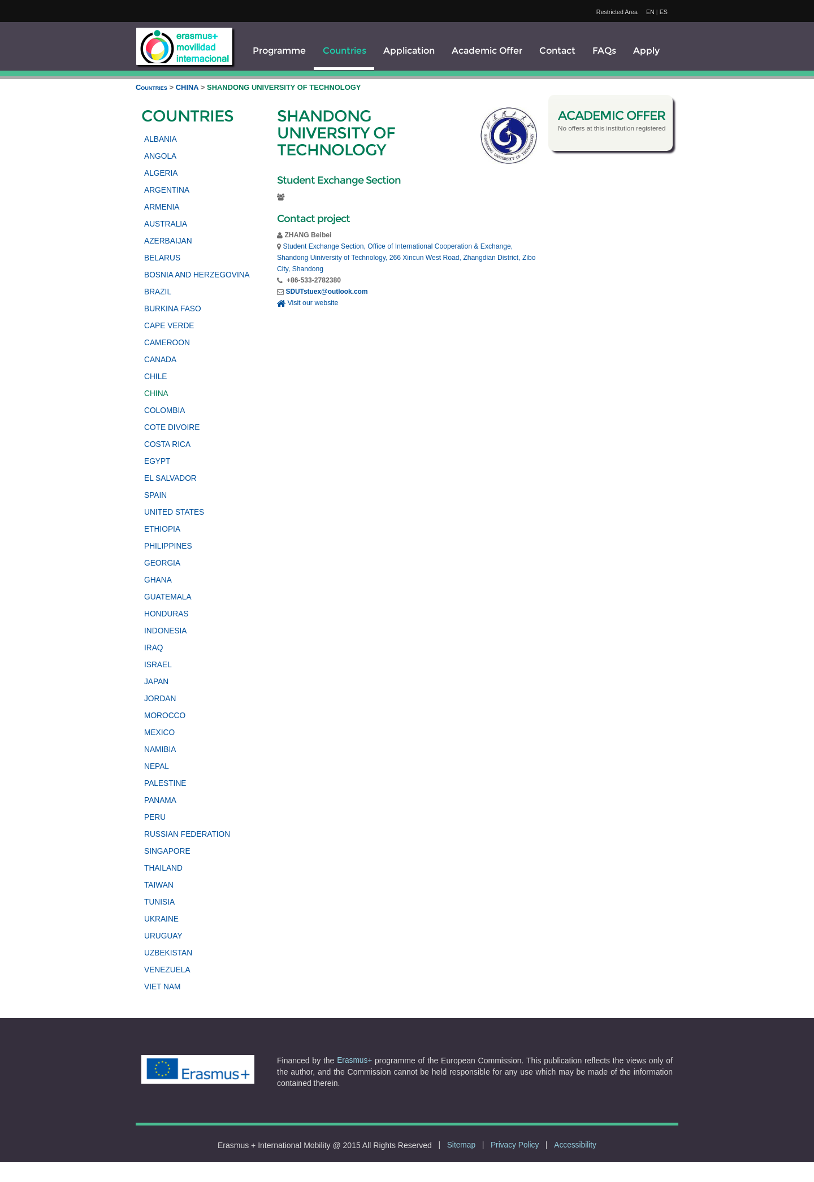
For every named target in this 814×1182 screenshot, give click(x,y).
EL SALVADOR (170, 478)
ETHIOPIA (162, 529)
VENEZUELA (167, 970)
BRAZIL (157, 292)
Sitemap (461, 1145)
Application (409, 50)
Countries (344, 50)
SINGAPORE (167, 851)
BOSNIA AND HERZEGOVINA (197, 275)
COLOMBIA (164, 410)
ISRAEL (158, 664)
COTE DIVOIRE (172, 427)
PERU (155, 817)
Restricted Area (617, 11)
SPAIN (155, 495)
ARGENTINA (166, 190)
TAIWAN (159, 885)
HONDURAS (166, 614)
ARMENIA (162, 207)
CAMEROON (167, 342)
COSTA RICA (167, 444)
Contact (557, 50)
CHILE (155, 376)
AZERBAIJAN (168, 241)
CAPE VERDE (169, 325)
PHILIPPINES (168, 546)
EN (650, 11)
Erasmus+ (354, 1060)
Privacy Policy (515, 1145)
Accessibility (575, 1145)
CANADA (160, 359)
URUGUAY (163, 936)
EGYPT (157, 461)
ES (664, 11)
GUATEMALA (168, 597)
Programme (279, 50)
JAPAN (156, 681)
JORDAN (160, 698)
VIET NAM (162, 987)
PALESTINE (165, 783)
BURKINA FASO (172, 309)
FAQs (604, 50)
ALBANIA (160, 139)
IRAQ (153, 648)
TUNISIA (159, 902)
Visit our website (307, 303)
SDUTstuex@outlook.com (326, 292)
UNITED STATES (174, 512)
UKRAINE (161, 919)
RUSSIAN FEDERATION (187, 834)
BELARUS (162, 258)
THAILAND (163, 868)
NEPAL (156, 766)
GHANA (158, 580)
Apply (646, 50)
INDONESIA (165, 631)
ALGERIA (160, 173)
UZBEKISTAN (168, 953)
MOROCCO (164, 715)
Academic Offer (487, 50)
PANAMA (160, 800)
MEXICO (159, 732)
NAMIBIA (160, 749)
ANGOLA (160, 156)
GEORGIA (162, 563)
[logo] (184, 46)
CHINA (188, 87)
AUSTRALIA (165, 224)
